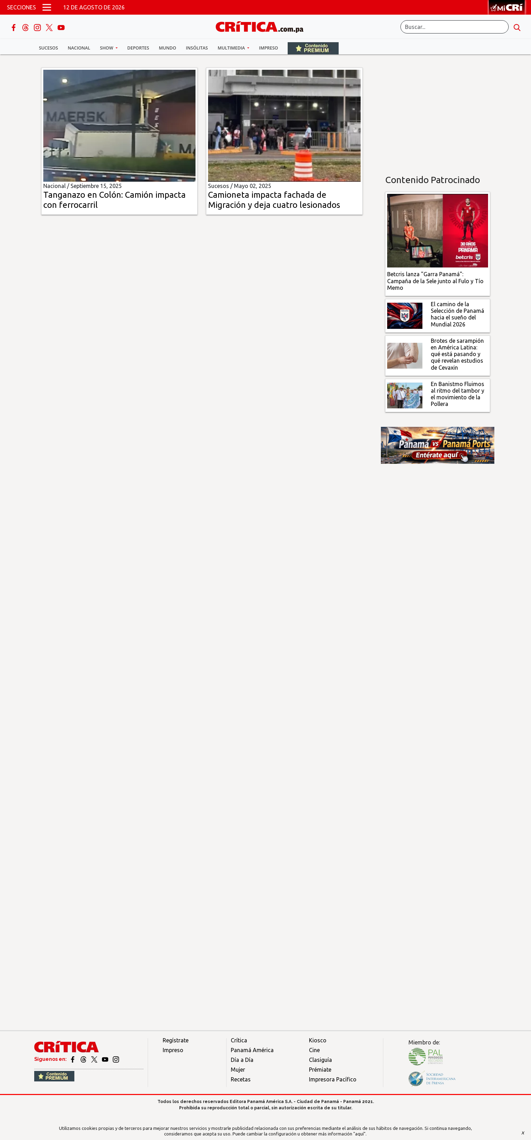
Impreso (268, 48)
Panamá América (252, 1050)
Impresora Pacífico (332, 1079)
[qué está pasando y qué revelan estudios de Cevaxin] (404, 355)
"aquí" (359, 1133)
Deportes (138, 48)
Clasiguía (320, 1060)
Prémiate (320, 1069)
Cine (314, 1050)
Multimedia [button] (231, 48)
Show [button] (107, 48)
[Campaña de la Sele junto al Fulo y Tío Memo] (437, 230)
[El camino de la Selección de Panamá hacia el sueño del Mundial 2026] (404, 315)
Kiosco (317, 1040)
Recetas (241, 1079)
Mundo (167, 48)
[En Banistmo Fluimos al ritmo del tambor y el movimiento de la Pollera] (404, 395)
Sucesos (48, 48)
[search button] (517, 26)
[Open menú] (47, 7)
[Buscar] (454, 26)
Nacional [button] (79, 48)
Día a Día (242, 1060)
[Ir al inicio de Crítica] (262, 26)
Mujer (238, 1069)
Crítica (239, 1040)
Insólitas (197, 48)
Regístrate (176, 1040)
